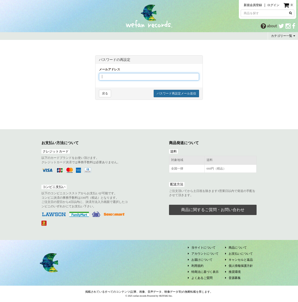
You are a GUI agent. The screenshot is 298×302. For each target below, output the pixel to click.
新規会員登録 (253, 5)
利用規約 (195, 265)
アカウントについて (203, 253)
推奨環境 (233, 272)
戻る (105, 93)
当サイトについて (202, 247)
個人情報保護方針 (239, 265)
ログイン (273, 5)
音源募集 (233, 278)
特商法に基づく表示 (203, 272)
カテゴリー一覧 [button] (283, 36)
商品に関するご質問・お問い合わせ (212, 210)
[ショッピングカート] (288, 5)
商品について (236, 247)
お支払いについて (239, 253)
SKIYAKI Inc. (166, 296)
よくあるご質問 (200, 278)
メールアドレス (109, 69)
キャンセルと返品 (239, 259)
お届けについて (200, 259)
